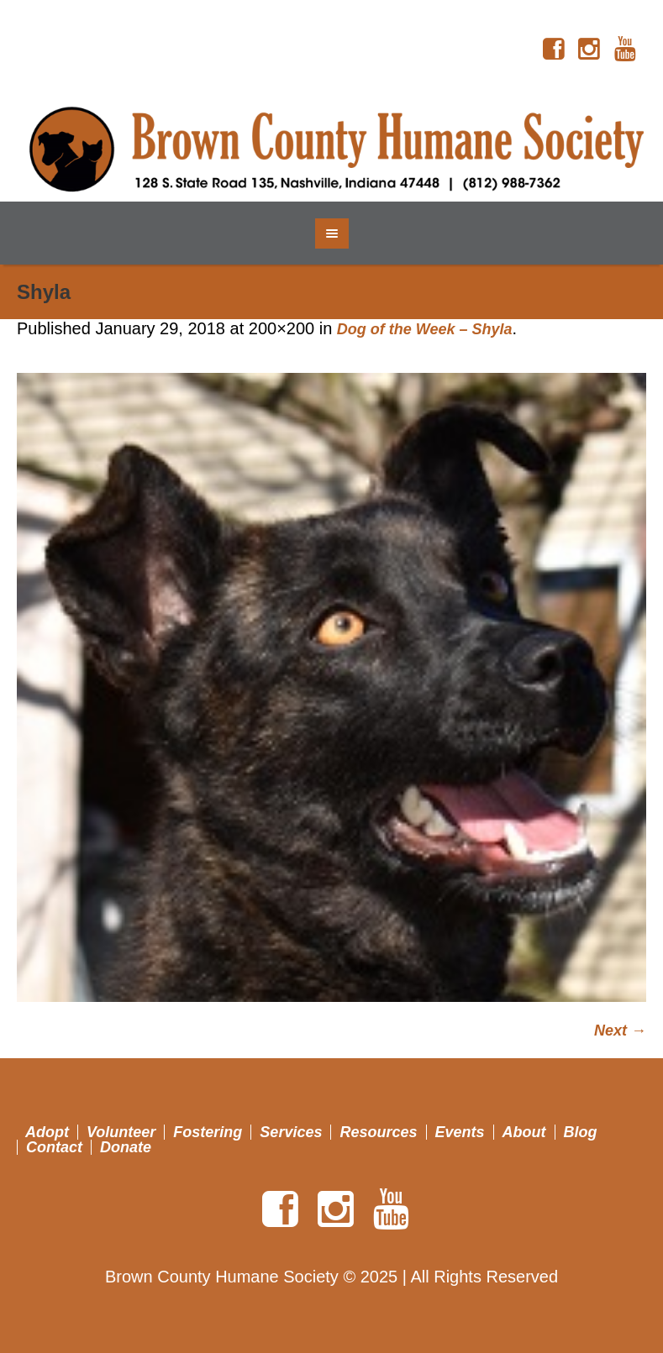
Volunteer (121, 1132)
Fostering (207, 1132)
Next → (620, 1030)
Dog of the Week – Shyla (425, 329)
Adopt (47, 1132)
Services (291, 1132)
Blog (580, 1132)
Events (460, 1132)
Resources (378, 1132)
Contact (54, 1147)
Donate (125, 1147)
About (524, 1132)
